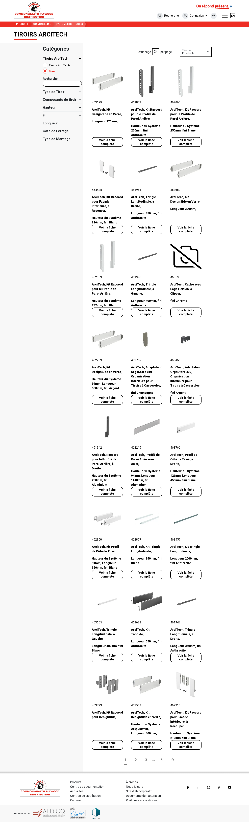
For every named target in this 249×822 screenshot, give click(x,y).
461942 (97, 447)
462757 (136, 360)
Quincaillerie (42, 24)
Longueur (50, 123)
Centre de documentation (87, 786)
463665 (97, 622)
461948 (136, 277)
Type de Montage (56, 139)
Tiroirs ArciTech (55, 58)
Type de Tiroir (54, 92)
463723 (97, 705)
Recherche (50, 78)
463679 (97, 102)
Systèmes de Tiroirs (69, 24)
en (233, 15)
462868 (175, 102)
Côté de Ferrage (56, 131)
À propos (132, 782)
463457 (175, 539)
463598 (175, 277)
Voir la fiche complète (107, 142)
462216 (136, 447)
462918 (175, 705)
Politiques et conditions (141, 800)
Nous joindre (134, 786)
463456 (175, 360)
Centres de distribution (85, 795)
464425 (97, 190)
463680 (175, 190)
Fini (45, 115)
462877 (136, 539)
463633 (136, 622)
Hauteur (49, 107)
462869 (97, 277)
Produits (22, 24)
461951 (136, 190)
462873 (136, 102)
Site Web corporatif (139, 791)
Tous (52, 71)
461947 (175, 622)
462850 (97, 539)
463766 (175, 447)
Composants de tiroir (60, 100)
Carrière (75, 800)
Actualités (77, 791)
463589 (136, 705)
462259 (97, 360)
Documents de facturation (143, 795)
